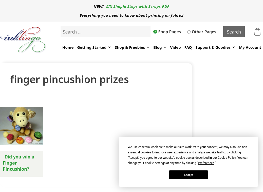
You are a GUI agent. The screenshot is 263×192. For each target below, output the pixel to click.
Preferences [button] (206, 163)
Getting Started (94, 47)
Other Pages (201, 32)
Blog (159, 47)
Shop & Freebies (132, 47)
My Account (250, 47)
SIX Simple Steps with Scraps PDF (138, 6)
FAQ (188, 47)
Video (175, 47)
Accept (188, 175)
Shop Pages (167, 32)
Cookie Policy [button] (227, 157)
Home (67, 47)
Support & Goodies (215, 47)
